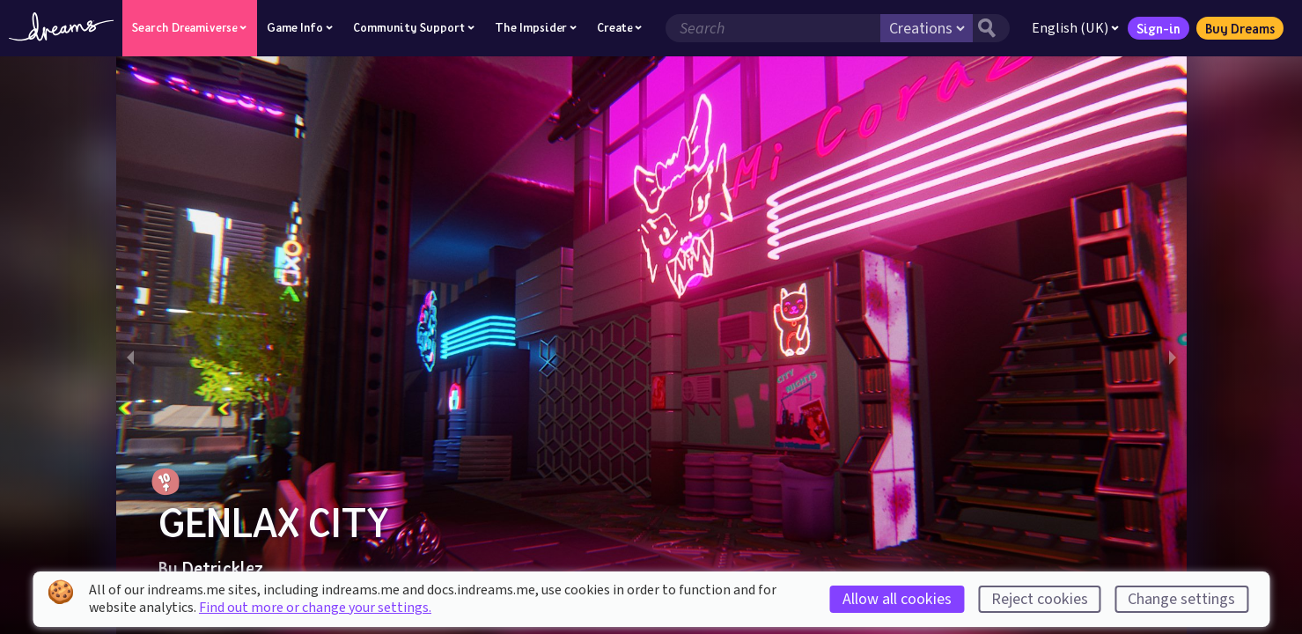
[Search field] (773, 28)
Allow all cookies (897, 599)
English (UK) (1075, 28)
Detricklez (222, 568)
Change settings (1181, 599)
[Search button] (991, 28)
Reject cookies (1039, 599)
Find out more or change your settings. (315, 608)
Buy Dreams (1240, 28)
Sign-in (1158, 28)
